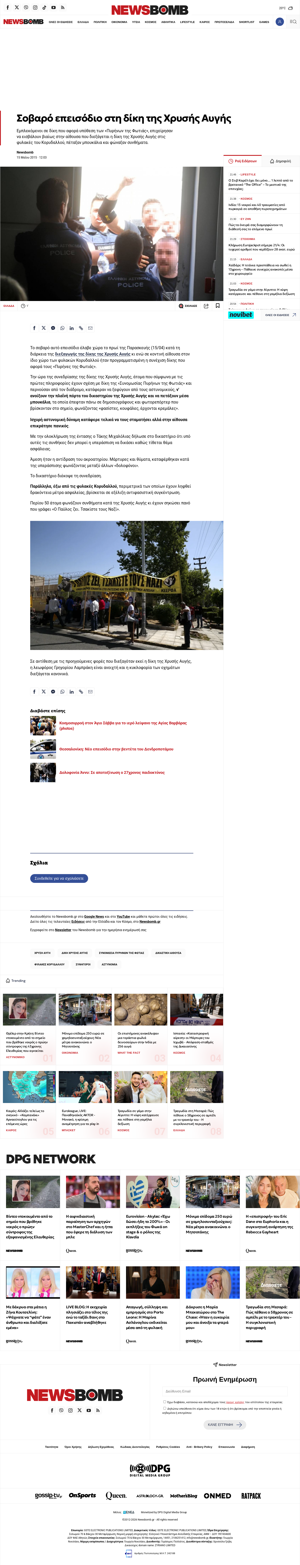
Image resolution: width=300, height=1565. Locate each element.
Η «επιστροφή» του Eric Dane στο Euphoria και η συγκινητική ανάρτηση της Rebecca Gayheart (269, 1224)
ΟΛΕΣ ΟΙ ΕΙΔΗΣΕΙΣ (52, 22)
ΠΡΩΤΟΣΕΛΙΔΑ (215, 22)
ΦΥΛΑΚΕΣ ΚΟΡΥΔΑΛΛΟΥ (49, 964)
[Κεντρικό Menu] (293, 21)
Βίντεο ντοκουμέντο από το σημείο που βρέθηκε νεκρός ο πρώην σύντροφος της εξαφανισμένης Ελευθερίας (30, 1226)
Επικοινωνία (227, 1446)
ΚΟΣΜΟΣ (141, 22)
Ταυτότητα (51, 1446)
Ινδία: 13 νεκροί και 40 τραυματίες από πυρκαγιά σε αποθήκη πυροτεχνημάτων (257, 207)
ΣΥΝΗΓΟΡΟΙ (83, 964)
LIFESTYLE (178, 22)
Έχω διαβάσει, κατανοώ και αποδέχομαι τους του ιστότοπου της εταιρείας (224, 1402)
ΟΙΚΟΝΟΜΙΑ (110, 22)
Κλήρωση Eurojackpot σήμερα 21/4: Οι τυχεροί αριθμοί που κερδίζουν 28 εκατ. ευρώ (262, 247)
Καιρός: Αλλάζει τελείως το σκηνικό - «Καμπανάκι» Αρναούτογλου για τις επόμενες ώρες (25, 1117)
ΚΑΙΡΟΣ (196, 22)
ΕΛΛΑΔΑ (74, 22)
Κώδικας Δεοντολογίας (135, 1446)
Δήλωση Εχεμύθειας (101, 1446)
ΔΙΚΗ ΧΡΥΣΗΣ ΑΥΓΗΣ (75, 952)
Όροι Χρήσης (73, 1446)
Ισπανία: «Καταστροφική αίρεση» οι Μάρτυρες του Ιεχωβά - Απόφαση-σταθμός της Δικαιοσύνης (193, 1039)
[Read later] (217, 306)
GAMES (255, 22)
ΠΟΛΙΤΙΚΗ (91, 22)
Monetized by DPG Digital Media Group (164, 1512)
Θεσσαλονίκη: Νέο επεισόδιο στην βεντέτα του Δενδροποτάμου (116, 749)
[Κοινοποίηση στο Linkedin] (72, 328)
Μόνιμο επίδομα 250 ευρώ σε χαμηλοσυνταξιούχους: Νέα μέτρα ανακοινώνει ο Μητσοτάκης (83, 1039)
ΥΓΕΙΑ (127, 22)
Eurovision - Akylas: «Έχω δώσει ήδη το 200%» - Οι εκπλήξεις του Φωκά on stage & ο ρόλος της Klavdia (148, 1226)
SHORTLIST (238, 22)
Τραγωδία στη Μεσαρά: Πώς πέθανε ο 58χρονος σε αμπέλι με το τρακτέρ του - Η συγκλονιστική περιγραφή (194, 1117)
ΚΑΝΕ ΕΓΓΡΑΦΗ (225, 1425)
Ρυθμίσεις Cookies (168, 1446)
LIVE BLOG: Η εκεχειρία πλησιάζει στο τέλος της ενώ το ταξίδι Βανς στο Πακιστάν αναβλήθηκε (87, 1315)
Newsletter (63, 930)
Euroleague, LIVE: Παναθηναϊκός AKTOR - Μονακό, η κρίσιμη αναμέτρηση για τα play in (80, 1117)
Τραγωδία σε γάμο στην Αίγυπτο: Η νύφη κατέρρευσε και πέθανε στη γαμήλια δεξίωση (138, 1117)
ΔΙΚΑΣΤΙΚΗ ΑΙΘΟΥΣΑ (168, 952)
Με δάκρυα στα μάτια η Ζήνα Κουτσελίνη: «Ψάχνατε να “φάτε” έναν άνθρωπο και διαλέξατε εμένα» (28, 1317)
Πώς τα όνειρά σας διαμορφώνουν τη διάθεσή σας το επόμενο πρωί (256, 227)
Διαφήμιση (248, 1446)
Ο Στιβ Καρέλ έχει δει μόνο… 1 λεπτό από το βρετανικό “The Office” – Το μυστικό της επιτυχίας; (261, 184)
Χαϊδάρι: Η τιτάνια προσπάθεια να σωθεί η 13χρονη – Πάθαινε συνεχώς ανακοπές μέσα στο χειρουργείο (261, 269)
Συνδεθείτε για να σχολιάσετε (59, 878)
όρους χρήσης (235, 1402)
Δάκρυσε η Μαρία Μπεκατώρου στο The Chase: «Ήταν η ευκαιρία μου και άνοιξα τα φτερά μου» (207, 1317)
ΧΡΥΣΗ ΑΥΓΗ (42, 952)
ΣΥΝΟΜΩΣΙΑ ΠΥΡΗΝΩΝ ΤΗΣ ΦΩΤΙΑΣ (121, 952)
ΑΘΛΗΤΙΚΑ (159, 22)
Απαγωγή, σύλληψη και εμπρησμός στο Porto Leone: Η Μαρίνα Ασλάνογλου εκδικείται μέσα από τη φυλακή (147, 1317)
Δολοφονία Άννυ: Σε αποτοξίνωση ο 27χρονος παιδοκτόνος (112, 772)
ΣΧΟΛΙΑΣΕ (188, 305)
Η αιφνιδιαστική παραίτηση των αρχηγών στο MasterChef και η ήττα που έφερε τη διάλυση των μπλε (89, 1226)
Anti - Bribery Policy (199, 1446)
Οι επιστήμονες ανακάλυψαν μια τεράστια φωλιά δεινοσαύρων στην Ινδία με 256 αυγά (138, 1039)
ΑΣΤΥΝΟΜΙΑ (109, 964)
